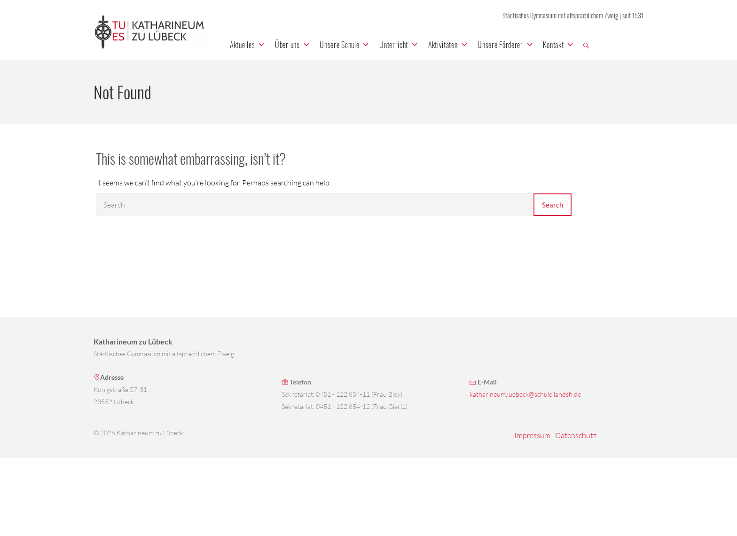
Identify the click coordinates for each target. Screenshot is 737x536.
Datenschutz (575, 435)
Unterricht (399, 45)
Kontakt (558, 45)
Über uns (292, 45)
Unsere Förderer (505, 45)
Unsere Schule (345, 45)
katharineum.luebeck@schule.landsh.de (525, 394)
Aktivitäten (448, 45)
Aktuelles (248, 45)
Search (552, 204)
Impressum (532, 435)
